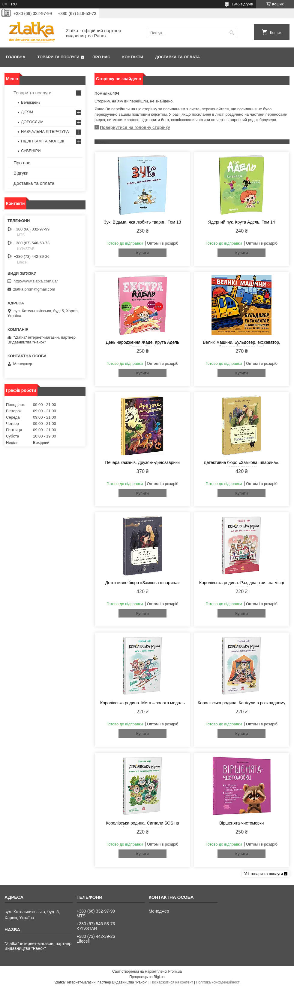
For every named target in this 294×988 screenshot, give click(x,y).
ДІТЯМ (27, 112)
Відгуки (21, 172)
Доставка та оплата (177, 57)
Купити (142, 253)
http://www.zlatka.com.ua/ (36, 281)
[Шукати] (231, 33)
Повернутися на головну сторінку (135, 127)
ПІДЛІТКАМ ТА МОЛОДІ (42, 141)
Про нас (101, 57)
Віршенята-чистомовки (241, 823)
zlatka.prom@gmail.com (34, 289)
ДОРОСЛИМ (32, 122)
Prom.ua (175, 971)
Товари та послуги (58, 57)
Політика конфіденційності (218, 982)
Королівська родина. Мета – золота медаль (142, 702)
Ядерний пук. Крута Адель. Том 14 (241, 222)
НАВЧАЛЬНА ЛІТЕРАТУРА (45, 131)
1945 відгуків (242, 4)
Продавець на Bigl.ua (147, 977)
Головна (15, 57)
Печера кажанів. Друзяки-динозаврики (142, 462)
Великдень (30, 102)
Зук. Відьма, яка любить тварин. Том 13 (142, 222)
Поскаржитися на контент (171, 982)
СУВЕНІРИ (31, 150)
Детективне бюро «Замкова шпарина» (142, 582)
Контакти (132, 57)
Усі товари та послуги (263, 873)
